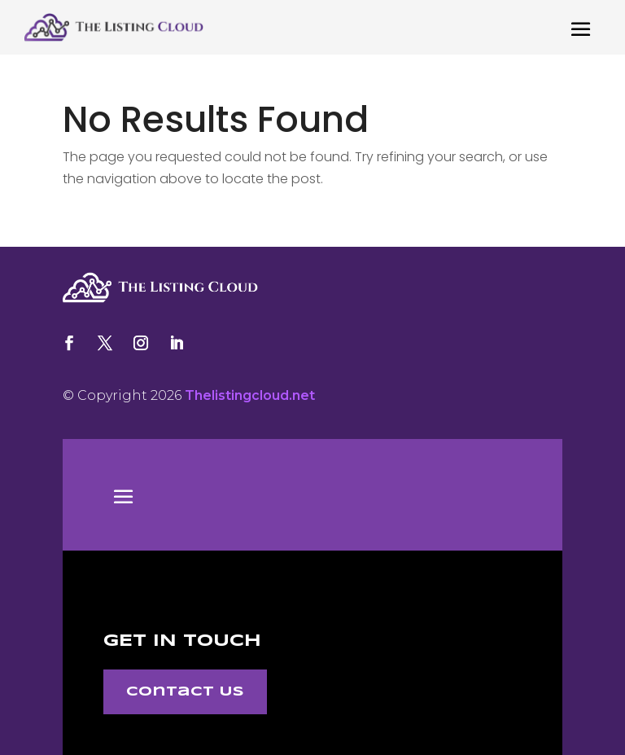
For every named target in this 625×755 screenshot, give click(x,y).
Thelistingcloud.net (250, 395)
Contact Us (185, 692)
